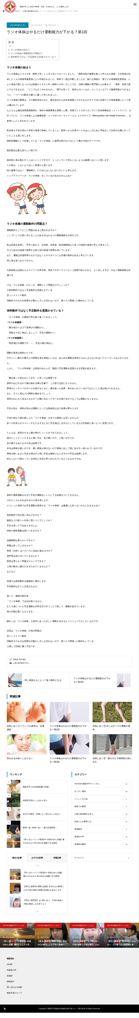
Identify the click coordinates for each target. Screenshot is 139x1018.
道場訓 (9, 981)
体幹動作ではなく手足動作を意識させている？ (33, 57)
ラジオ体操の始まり (20, 50)
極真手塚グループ (14, 998)
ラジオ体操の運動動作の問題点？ (27, 53)
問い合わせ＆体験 (14, 992)
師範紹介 (10, 987)
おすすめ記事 (37, 863)
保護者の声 (11, 975)
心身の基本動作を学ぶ (18, 25)
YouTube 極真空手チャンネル (13, 931)
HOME (9, 970)
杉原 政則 (22, 659)
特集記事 (57, 863)
